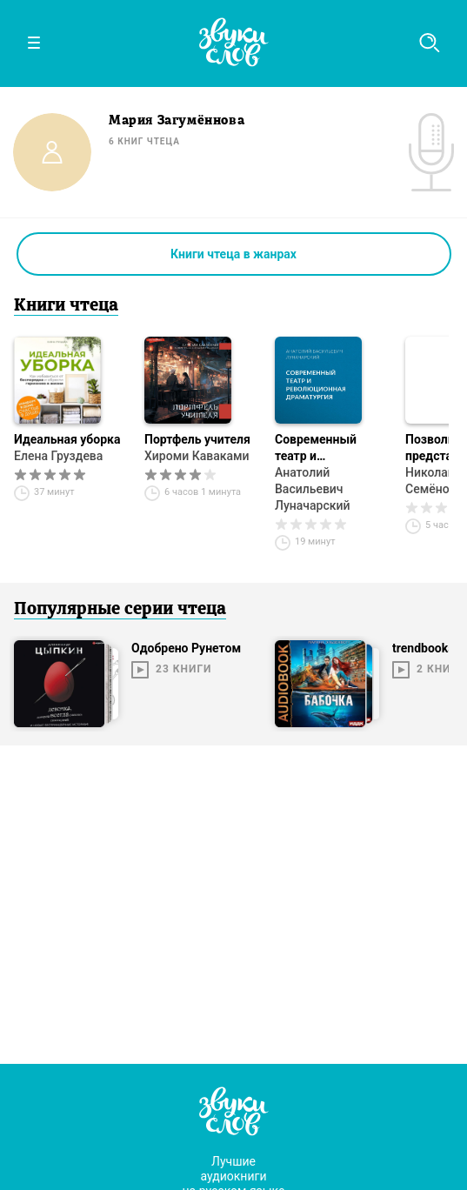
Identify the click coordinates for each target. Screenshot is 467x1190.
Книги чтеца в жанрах (233, 254)
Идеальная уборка (67, 439)
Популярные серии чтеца (120, 609)
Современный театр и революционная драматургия (321, 448)
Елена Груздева (58, 456)
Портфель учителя (197, 439)
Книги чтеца (66, 306)
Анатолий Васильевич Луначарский (312, 488)
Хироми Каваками (197, 456)
